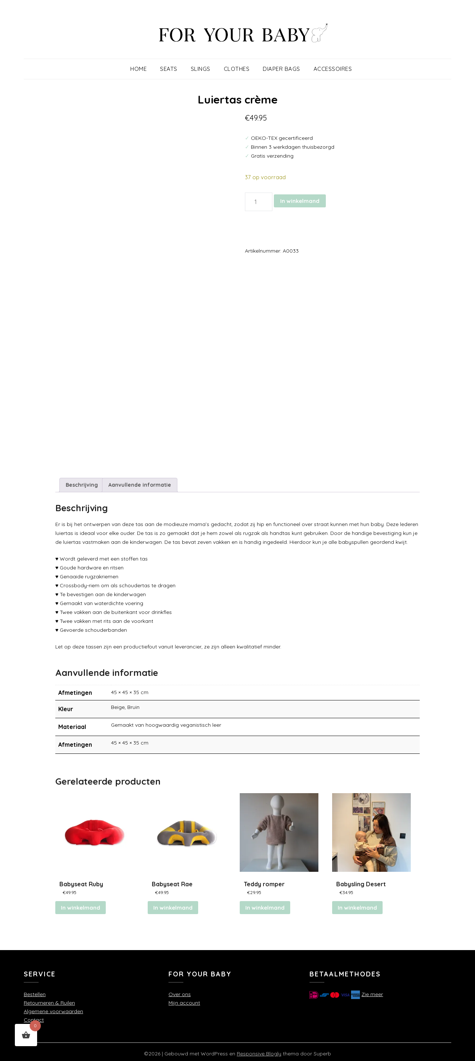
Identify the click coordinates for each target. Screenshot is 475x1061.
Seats (168, 68)
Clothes (237, 68)
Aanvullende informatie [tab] (139, 480)
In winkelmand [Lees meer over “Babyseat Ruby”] (80, 904)
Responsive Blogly (259, 1050)
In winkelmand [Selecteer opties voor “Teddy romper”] (265, 904)
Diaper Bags (281, 68)
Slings (200, 68)
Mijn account (184, 999)
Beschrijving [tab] (82, 480)
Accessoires (333, 68)
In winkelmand (300, 200)
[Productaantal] (258, 202)
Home (138, 68)
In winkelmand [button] (173, 904)
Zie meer (372, 991)
